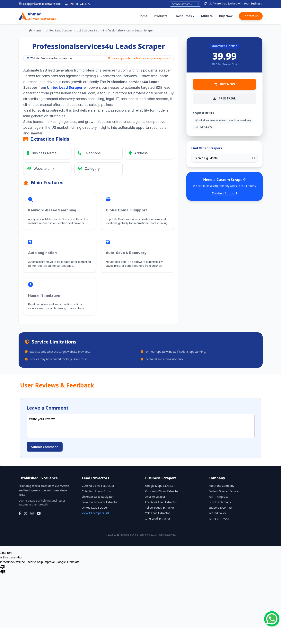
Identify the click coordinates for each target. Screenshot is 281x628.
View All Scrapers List (95, 513)
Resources (185, 16)
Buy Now (226, 16)
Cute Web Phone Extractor (99, 491)
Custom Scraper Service (224, 491)
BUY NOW (224, 84)
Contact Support (224, 193)
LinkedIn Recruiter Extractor (100, 502)
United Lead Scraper (59, 30)
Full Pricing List (218, 496)
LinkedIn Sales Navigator (98, 496)
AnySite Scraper (155, 496)
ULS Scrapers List (87, 30)
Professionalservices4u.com (57, 58)
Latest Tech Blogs (220, 502)
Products (162, 16)
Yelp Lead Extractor (157, 513)
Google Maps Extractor (160, 486)
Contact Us (251, 16)
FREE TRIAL (224, 98)
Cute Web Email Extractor (98, 486)
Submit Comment (44, 447)
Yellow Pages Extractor (159, 507)
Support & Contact (220, 507)
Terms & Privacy (219, 518)
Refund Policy (217, 513)
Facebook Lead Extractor (161, 502)
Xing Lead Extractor (157, 518)
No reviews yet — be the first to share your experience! (139, 58)
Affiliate (207, 16)
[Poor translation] (2, 569)
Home (142, 16)
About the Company (221, 486)
